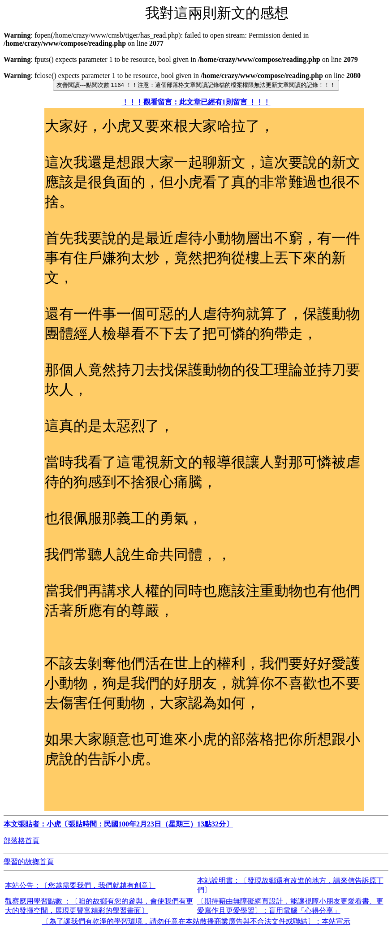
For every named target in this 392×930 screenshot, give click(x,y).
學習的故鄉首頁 (29, 861)
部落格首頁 (21, 840)
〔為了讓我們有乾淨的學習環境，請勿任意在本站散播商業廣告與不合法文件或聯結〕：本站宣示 (196, 921)
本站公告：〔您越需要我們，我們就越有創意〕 (80, 885)
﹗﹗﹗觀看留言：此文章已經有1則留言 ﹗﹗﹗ (196, 102)
